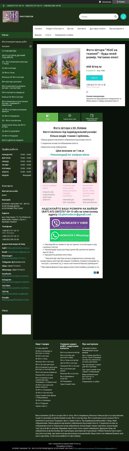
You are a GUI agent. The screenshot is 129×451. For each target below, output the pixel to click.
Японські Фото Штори (45, 362)
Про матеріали (115, 29)
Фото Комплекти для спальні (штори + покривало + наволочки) (15, 103)
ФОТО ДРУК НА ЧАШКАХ (12, 140)
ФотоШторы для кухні (11, 82)
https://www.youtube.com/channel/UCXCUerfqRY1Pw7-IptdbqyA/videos (16, 288)
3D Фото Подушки (10, 136)
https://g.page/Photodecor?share (15, 300)
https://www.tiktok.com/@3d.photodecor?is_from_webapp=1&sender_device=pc (16, 294)
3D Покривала (66, 381)
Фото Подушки (42, 403)
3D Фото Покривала (10, 116)
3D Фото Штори (9, 68)
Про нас (70, 29)
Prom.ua (77, 444)
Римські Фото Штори (44, 375)
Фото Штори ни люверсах (46, 372)
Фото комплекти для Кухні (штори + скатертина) (13, 87)
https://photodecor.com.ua (18, 248)
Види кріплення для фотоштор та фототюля (90, 376)
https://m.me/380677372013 (14, 258)
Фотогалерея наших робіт (14, 42)
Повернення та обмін (64, 35)
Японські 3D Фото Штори (13, 77)
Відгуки (38, 35)
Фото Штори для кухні (45, 364)
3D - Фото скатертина (11, 120)
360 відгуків (106, 2)
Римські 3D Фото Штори (12, 97)
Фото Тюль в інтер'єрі (69, 360)
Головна (38, 29)
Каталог (6, 46)
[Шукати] (115, 17)
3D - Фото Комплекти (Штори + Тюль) (15, 63)
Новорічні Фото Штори (69, 366)
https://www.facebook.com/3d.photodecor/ (16, 276)
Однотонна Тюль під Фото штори (14, 126)
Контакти (82, 29)
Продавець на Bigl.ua (64, 446)
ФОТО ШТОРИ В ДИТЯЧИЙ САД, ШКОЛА (13, 56)
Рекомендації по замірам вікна (69, 154)
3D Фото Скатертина (44, 393)
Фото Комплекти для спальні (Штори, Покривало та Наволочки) (46, 380)
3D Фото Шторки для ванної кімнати (14, 111)
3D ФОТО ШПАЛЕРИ (10, 131)
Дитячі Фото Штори (68, 363)
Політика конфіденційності (106, 448)
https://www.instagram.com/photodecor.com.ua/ (16, 282)
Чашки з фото (41, 406)
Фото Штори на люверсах (13, 92)
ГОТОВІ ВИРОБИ (9, 51)
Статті (48, 35)
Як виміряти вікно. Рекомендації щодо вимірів (90, 350)
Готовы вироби (42, 348)
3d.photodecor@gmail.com (74, 214)
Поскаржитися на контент (85, 448)
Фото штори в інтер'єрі (70, 352)
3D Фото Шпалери (43, 400)
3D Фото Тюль (8, 73)
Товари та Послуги (54, 29)
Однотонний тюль (67, 384)
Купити (94, 78)
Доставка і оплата (97, 29)
